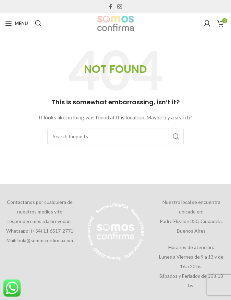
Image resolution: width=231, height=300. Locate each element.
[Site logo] (115, 23)
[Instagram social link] (119, 6)
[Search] (38, 23)
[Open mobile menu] (17, 23)
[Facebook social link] (111, 6)
